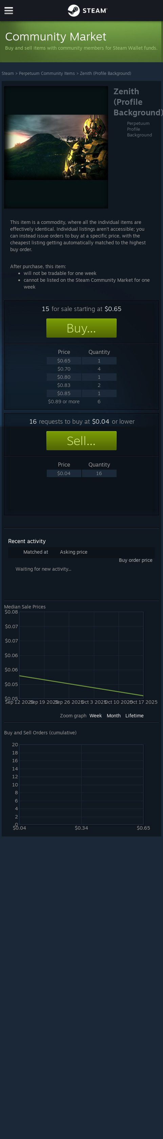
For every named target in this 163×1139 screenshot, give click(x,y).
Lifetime (134, 715)
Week (95, 715)
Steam (8, 73)
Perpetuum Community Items (47, 73)
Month (114, 715)
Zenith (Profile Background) (105, 73)
